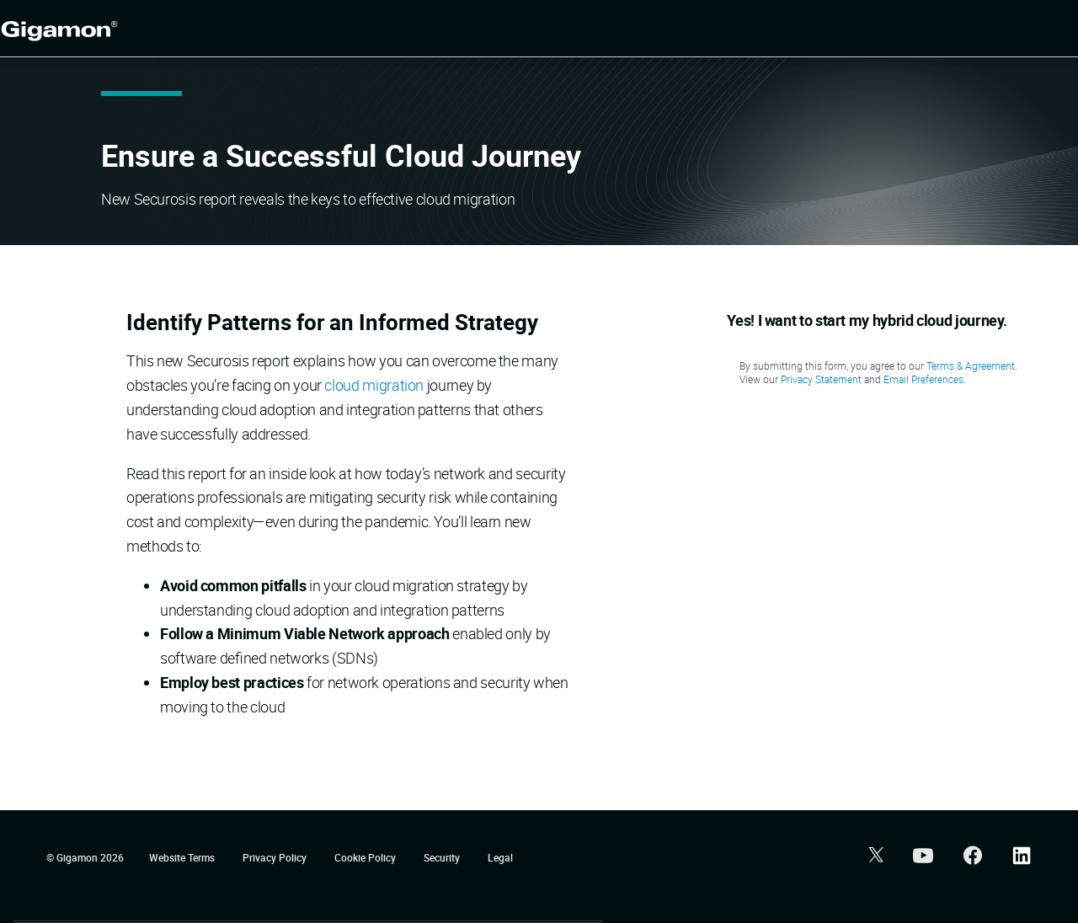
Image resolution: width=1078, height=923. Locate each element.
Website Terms (183, 857)
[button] (873, 857)
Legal (500, 857)
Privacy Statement (821, 379)
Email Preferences (923, 379)
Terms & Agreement (970, 365)
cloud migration (374, 385)
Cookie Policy (366, 857)
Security (443, 857)
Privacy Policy (276, 857)
